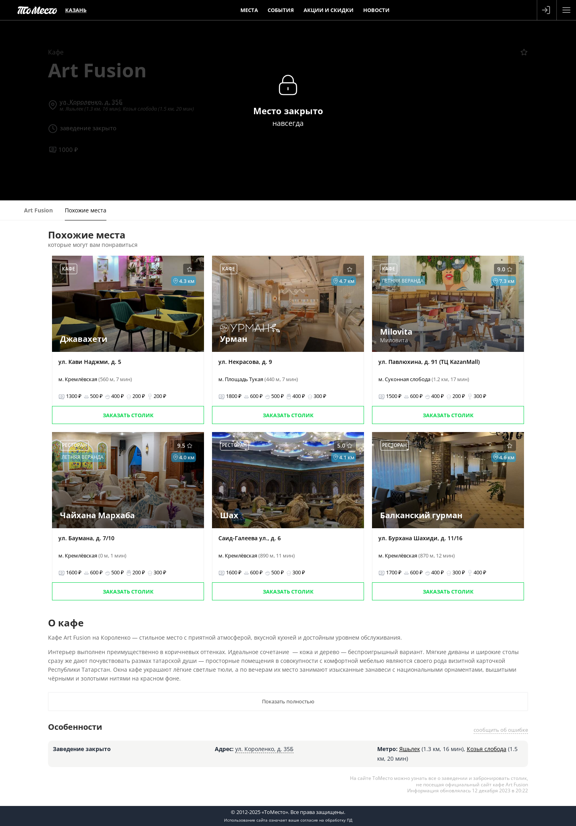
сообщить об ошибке (501, 729)
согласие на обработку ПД (326, 820)
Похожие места (85, 210)
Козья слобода (486, 749)
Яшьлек (409, 749)
